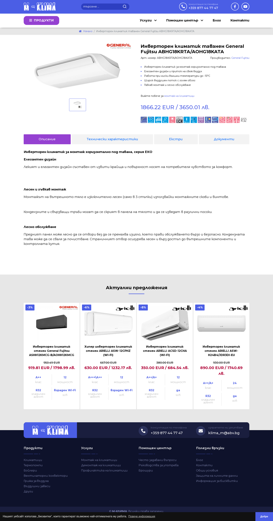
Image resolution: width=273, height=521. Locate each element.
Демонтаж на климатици (101, 465)
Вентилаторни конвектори (46, 475)
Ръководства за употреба (158, 465)
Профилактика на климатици (104, 470)
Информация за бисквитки (217, 481)
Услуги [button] (146, 21)
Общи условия (207, 470)
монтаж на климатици (179, 96)
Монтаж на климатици (99, 460)
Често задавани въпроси (158, 460)
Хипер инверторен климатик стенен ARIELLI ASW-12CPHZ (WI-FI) (108, 351)
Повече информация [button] (141, 516)
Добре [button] (264, 516)
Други (28, 491)
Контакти (239, 21)
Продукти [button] (41, 21)
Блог (217, 21)
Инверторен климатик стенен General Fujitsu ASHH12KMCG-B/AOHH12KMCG (51, 351)
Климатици (33, 460)
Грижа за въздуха (36, 481)
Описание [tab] (47, 139)
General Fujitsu (240, 57)
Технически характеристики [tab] (112, 139)
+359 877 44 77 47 (203, 6)
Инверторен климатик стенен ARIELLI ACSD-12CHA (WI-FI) (165, 351)
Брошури (146, 470)
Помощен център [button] (182, 21)
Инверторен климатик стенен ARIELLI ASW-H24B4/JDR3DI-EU (221, 351)
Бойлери (30, 470)
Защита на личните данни (217, 475)
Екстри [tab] (176, 139)
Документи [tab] (224, 139)
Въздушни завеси (37, 486)
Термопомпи (33, 465)
